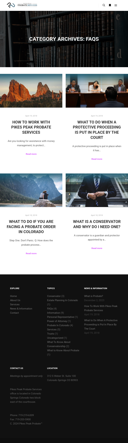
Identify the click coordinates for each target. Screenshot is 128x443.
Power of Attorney (57, 321)
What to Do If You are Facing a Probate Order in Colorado (31, 226)
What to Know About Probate (63, 350)
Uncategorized (55, 337)
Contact (14, 312)
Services (15, 304)
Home (13, 296)
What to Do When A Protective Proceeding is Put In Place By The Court (101, 324)
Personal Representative (60, 317)
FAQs (50, 308)
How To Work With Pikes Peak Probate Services (31, 127)
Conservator (54, 296)
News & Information (21, 308)
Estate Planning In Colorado (62, 300)
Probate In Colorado (58, 325)
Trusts (50, 333)
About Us (15, 300)
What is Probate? (93, 296)
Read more (31, 154)
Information (53, 312)
